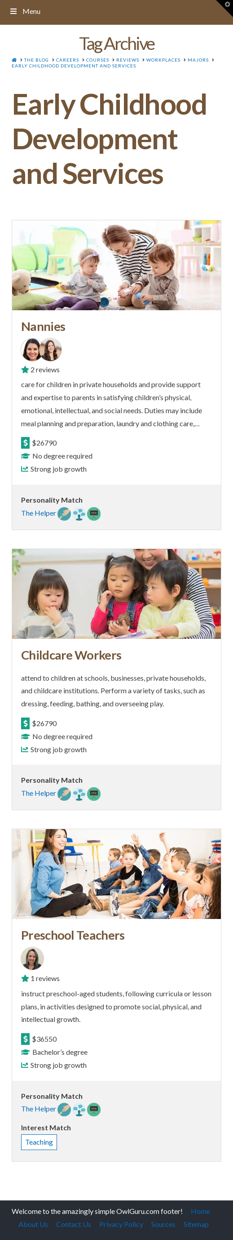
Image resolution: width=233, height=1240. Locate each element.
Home (200, 1211)
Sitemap (196, 1224)
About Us (33, 1224)
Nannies (43, 326)
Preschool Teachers (73, 935)
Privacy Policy (121, 1224)
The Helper (38, 512)
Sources (163, 1224)
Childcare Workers (71, 654)
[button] (224, 8)
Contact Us (73, 1224)
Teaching (39, 1141)
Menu (24, 11)
